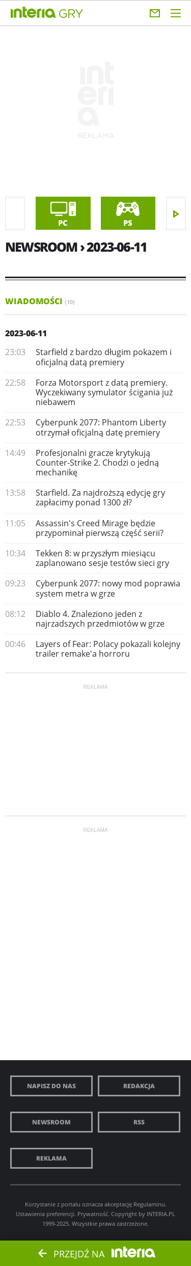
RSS (139, 1122)
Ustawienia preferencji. (46, 1214)
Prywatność (92, 1214)
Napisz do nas (51, 1086)
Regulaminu (149, 1204)
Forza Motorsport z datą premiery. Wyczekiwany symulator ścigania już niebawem (104, 392)
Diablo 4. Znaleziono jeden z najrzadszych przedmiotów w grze (100, 618)
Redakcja (139, 1086)
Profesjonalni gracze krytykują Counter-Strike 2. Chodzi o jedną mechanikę (97, 462)
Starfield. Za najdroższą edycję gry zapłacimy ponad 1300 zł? (100, 497)
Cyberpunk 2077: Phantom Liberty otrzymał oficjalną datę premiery (101, 427)
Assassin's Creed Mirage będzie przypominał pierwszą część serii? (99, 528)
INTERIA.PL (161, 1214)
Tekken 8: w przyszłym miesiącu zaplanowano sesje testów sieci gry (102, 558)
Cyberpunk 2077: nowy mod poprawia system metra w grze (108, 588)
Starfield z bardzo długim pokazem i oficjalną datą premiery (104, 356)
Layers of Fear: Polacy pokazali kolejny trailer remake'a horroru (108, 648)
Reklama (51, 1158)
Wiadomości (40, 301)
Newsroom (51, 1122)
